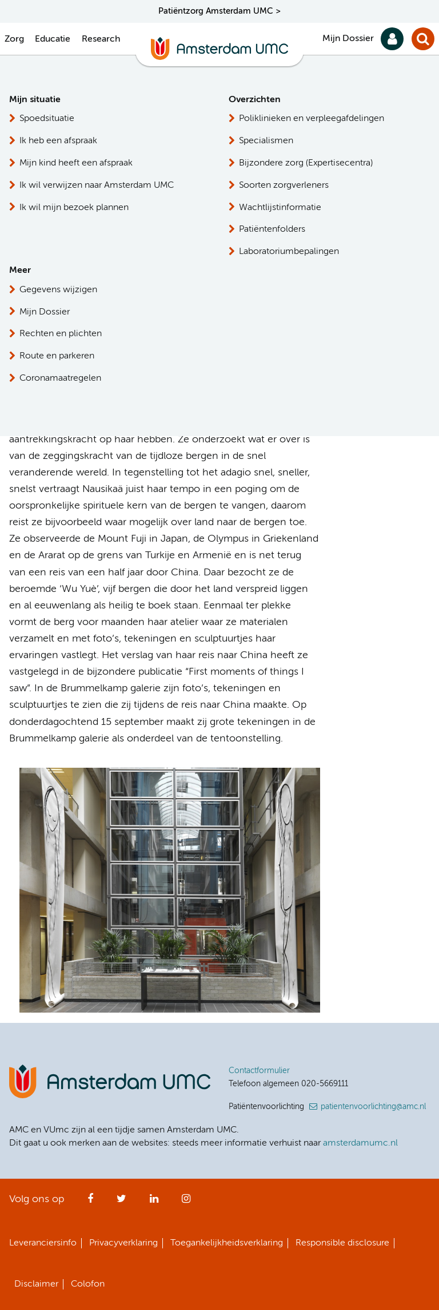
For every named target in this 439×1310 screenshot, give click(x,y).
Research (101, 39)
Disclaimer (36, 1284)
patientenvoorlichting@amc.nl (373, 1107)
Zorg (14, 39)
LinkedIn (154, 1202)
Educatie (52, 39)
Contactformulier (259, 1071)
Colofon (88, 1284)
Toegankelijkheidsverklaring (226, 1243)
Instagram (186, 1202)
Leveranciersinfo (43, 1243)
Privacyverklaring (123, 1243)
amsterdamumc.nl (360, 1143)
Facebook (90, 1202)
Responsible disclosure (342, 1243)
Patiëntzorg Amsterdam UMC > (219, 11)
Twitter (121, 1202)
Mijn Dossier (348, 38)
